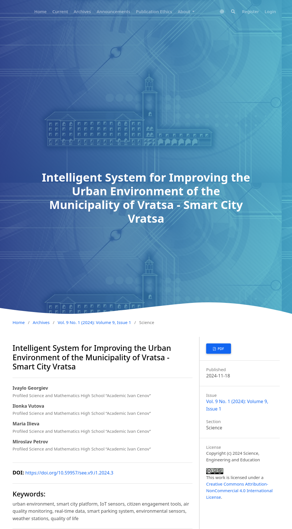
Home (40, 11)
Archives (82, 11)
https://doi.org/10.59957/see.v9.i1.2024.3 (69, 473)
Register (250, 11)
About (184, 11)
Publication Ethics (154, 11)
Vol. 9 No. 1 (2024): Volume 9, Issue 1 (94, 322)
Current (60, 11)
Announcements (113, 11)
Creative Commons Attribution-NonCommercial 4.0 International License (239, 490)
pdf (220, 348)
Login (270, 11)
